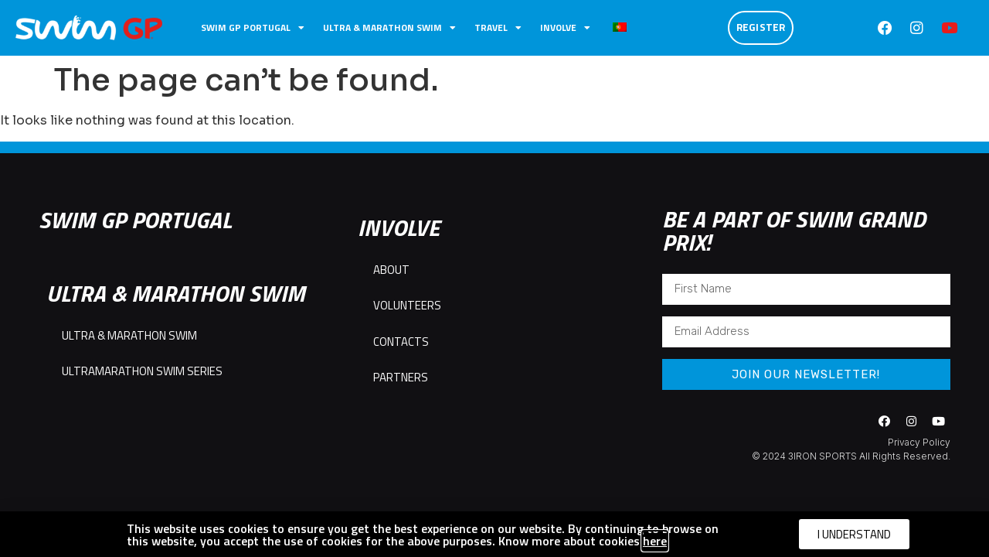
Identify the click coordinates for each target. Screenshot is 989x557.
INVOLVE (565, 27)
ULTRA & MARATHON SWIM (389, 27)
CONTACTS (401, 341)
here (655, 540)
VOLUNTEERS (407, 305)
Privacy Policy (919, 442)
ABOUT (391, 269)
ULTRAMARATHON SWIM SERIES (142, 371)
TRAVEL (498, 27)
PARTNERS (400, 377)
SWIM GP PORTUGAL (252, 27)
